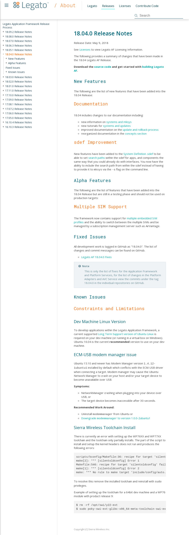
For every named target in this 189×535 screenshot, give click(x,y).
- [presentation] (3, 54)
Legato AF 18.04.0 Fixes (96, 256)
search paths (96, 158)
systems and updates (117, 126)
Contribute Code (147, 6)
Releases (108, 6)
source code (102, 66)
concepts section (136, 133)
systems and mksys (119, 122)
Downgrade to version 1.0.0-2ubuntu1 (115, 417)
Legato (92, 6)
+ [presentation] (3, 32)
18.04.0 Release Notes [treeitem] (18, 54)
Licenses (125, 6)
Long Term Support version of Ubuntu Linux (126, 333)
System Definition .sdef (138, 154)
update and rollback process (141, 129)
